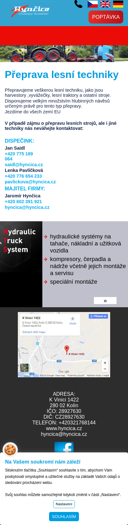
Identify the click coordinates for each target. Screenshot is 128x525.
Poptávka (106, 17)
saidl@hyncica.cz (24, 164)
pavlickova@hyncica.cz (30, 181)
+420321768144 (77, 422)
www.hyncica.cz (64, 428)
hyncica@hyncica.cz (27, 207)
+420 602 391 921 (78, 4)
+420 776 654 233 (23, 176)
